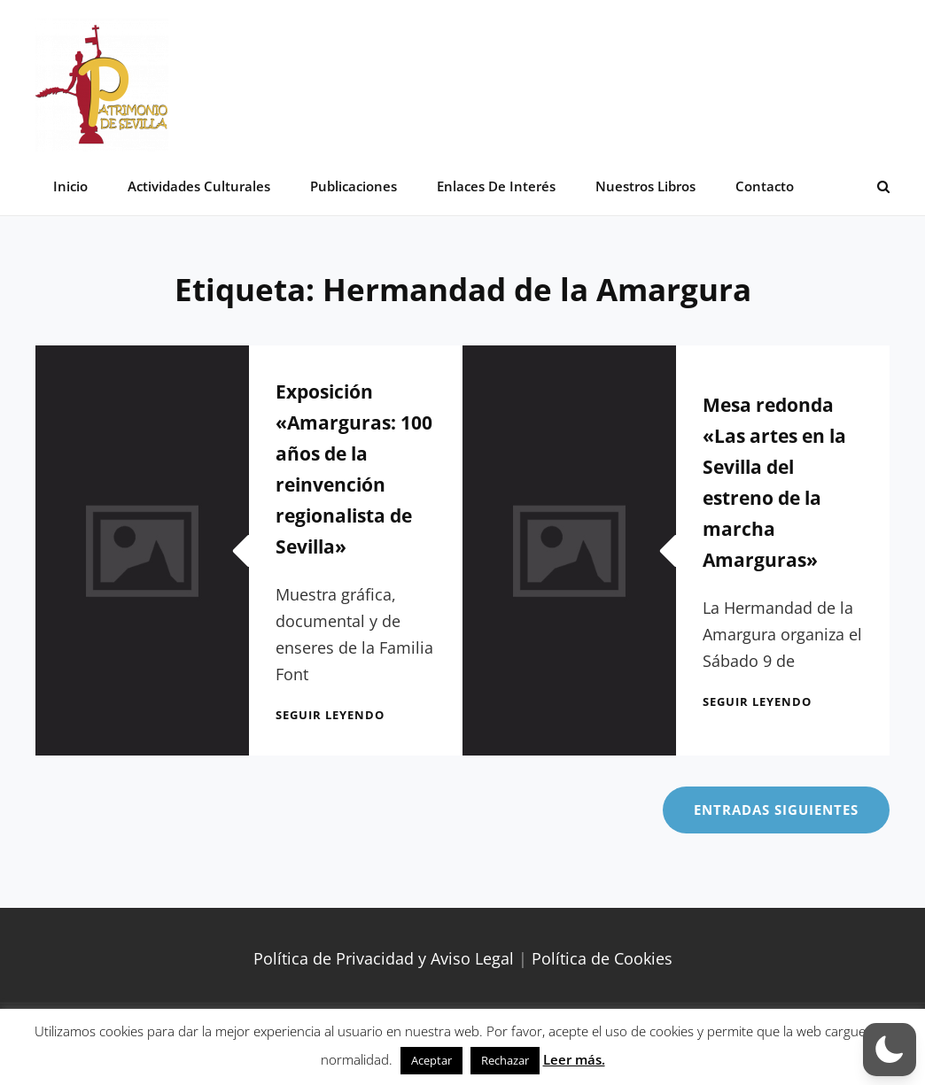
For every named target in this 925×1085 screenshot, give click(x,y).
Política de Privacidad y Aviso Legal (383, 958)
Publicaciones (353, 186)
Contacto (764, 186)
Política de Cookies (602, 958)
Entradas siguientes (776, 809)
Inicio (70, 186)
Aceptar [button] (431, 1060)
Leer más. (574, 1059)
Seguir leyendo (330, 715)
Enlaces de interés (496, 186)
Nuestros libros (645, 186)
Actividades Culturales (199, 186)
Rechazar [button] (505, 1060)
